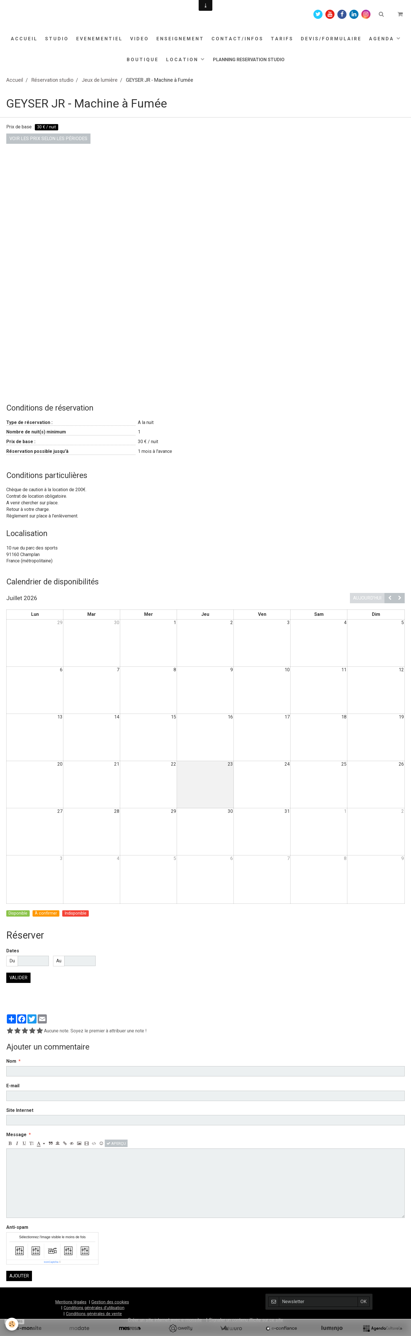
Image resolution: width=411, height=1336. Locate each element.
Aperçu (116, 1143)
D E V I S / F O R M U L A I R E (330, 38)
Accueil (14, 80)
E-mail (12, 1085)
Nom (11, 1061)
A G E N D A (381, 38)
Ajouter (19, 1276)
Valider (18, 977)
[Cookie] (12, 1324)
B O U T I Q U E (142, 59)
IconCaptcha (51, 1262)
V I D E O (139, 38)
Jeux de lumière (100, 80)
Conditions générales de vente (94, 1313)
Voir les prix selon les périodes (48, 138)
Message (16, 1134)
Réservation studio (52, 80)
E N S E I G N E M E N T (179, 38)
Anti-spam (17, 1227)
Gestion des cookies (110, 1302)
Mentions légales (70, 1302)
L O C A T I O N (182, 59)
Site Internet (19, 1110)
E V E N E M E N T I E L (99, 38)
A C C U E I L (24, 38)
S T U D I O (56, 38)
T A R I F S (281, 38)
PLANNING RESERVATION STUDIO (249, 59)
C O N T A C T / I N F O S (236, 38)
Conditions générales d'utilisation (94, 1307)
